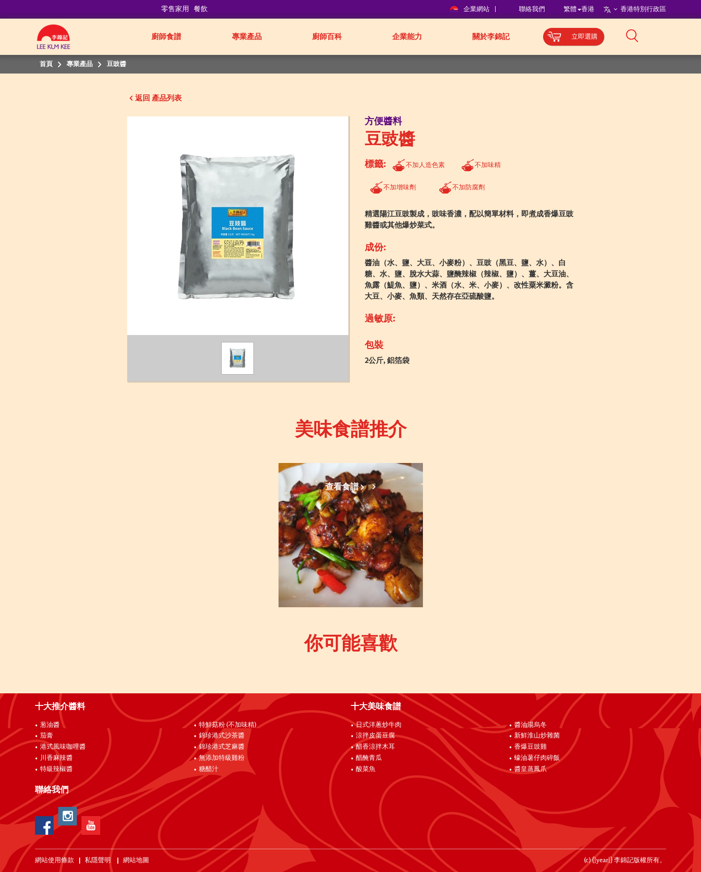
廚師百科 (327, 36)
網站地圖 (136, 860)
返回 (142, 98)
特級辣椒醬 (56, 769)
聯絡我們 (532, 9)
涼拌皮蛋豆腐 (375, 735)
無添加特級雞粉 (222, 758)
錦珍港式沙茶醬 (222, 735)
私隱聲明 (98, 860)
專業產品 (247, 36)
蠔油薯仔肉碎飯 (537, 758)
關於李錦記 (491, 36)
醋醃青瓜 (369, 758)
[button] (669, 36)
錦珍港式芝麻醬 (222, 747)
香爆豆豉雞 (530, 747)
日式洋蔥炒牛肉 (379, 725)
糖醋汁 (208, 769)
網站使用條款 (54, 860)
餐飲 (201, 9)
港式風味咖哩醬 (63, 747)
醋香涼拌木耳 (375, 747)
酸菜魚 (365, 769)
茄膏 (46, 735)
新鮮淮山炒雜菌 (537, 735)
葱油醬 (50, 725)
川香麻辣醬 (56, 758)
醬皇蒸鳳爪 (530, 769)
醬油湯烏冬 (530, 725)
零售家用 (175, 9)
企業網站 (470, 9)
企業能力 (407, 36)
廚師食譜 (166, 36)
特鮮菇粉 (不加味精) (227, 725)
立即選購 (585, 37)
